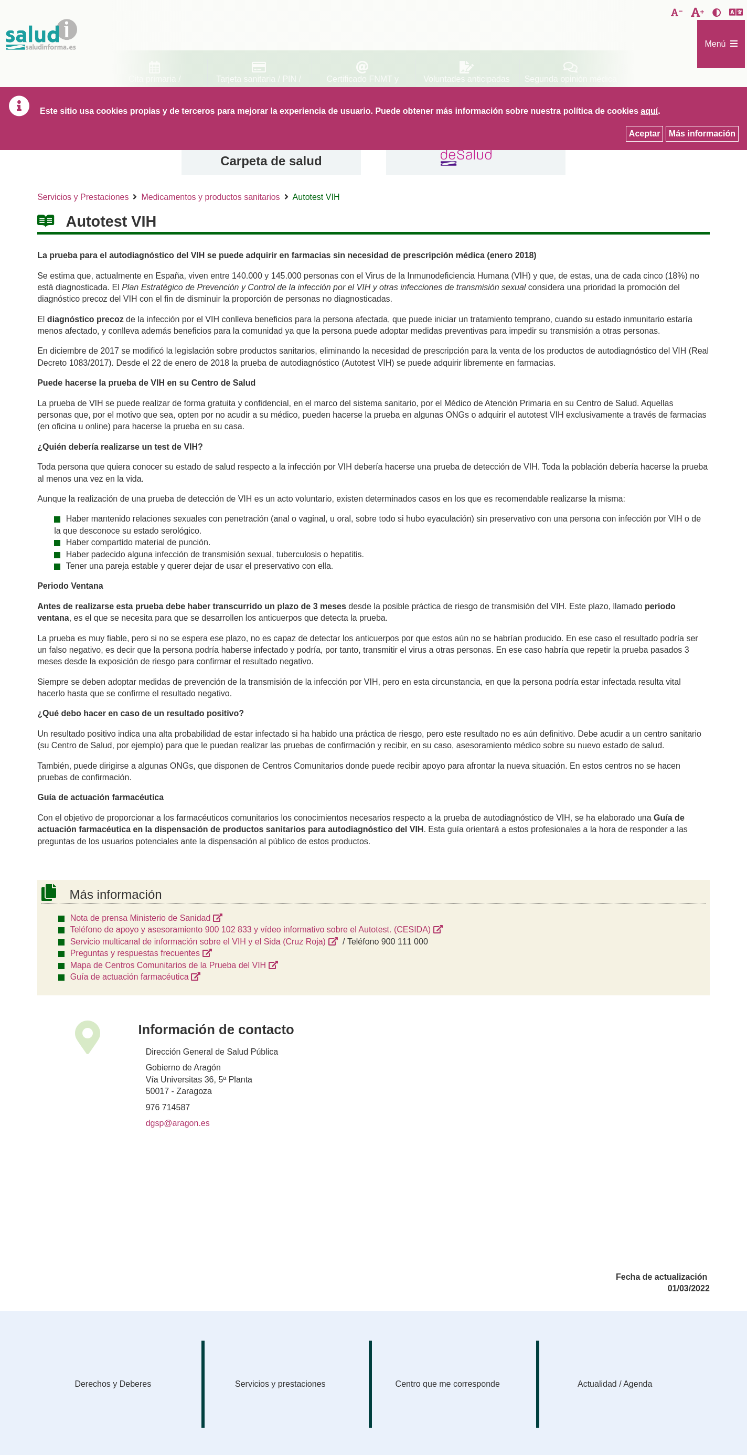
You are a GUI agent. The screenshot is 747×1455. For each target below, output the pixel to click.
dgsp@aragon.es (178, 1123)
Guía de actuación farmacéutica (129, 976)
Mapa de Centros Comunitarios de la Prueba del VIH (168, 965)
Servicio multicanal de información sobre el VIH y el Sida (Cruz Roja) (198, 941)
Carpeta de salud (271, 161)
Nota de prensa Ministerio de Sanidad (140, 918)
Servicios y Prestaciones (83, 197)
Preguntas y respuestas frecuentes (135, 953)
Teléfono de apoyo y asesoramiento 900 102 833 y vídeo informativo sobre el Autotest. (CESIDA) (250, 929)
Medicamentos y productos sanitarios (210, 197)
